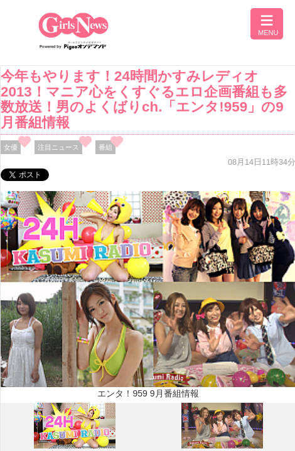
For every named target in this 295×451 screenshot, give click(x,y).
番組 (105, 147)
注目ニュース (58, 147)
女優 (11, 147)
